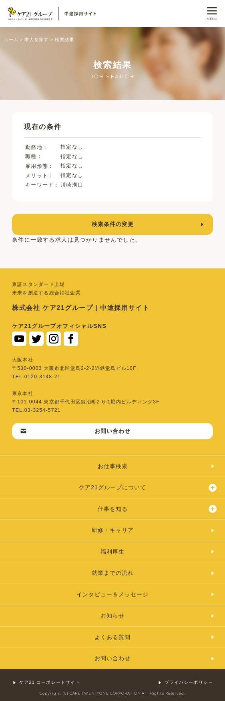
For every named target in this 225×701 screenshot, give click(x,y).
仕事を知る (157, 509)
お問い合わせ (75, 431)
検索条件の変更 (148, 224)
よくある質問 (154, 637)
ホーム (11, 39)
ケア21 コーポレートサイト (46, 682)
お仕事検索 (156, 466)
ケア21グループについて (148, 488)
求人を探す (36, 39)
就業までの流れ (153, 573)
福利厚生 (157, 551)
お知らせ (157, 615)
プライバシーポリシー (185, 682)
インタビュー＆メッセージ (145, 594)
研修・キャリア (153, 530)
